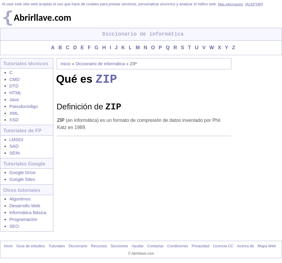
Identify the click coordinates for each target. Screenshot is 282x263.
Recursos (99, 246)
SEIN (14, 152)
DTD (13, 85)
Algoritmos (20, 198)
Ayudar (137, 246)
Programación (23, 219)
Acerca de (245, 246)
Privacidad (200, 246)
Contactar (155, 246)
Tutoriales (57, 246)
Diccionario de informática (100, 63)
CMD (14, 79)
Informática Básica (27, 212)
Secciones (119, 246)
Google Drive (22, 172)
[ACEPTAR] (254, 4)
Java (14, 99)
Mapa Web (267, 246)
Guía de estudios (30, 246)
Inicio (66, 63)
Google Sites (22, 179)
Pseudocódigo (23, 106)
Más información (230, 4)
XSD (13, 119)
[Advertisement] (145, 187)
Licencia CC (223, 246)
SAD (13, 146)
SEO (14, 226)
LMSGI (16, 139)
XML (13, 113)
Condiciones (177, 246)
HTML (15, 92)
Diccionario (78, 246)
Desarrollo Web (24, 205)
